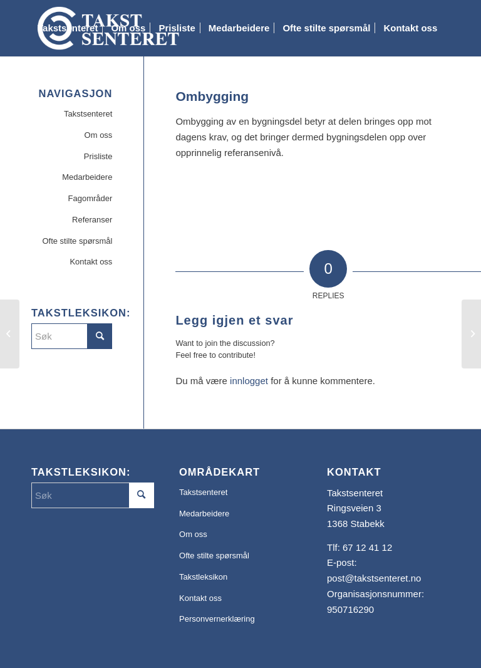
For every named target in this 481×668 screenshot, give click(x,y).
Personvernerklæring (217, 619)
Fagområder (90, 198)
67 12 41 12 (367, 547)
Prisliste (98, 156)
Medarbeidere (87, 177)
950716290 (350, 609)
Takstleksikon (203, 577)
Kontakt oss (91, 261)
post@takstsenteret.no (374, 578)
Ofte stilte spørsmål (77, 241)
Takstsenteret (88, 113)
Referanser (92, 219)
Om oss (99, 135)
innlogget (249, 380)
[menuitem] (67, 28)
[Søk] (41, 84)
